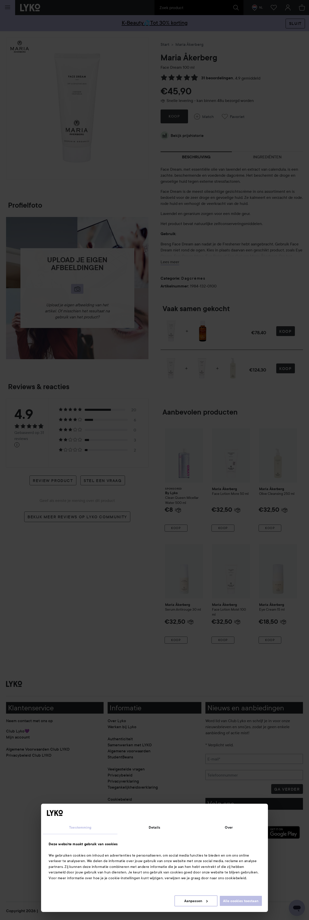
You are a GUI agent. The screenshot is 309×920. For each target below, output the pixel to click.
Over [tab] (229, 827)
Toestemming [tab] (80, 827)
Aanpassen (196, 901)
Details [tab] (155, 827)
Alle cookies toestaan (240, 901)
